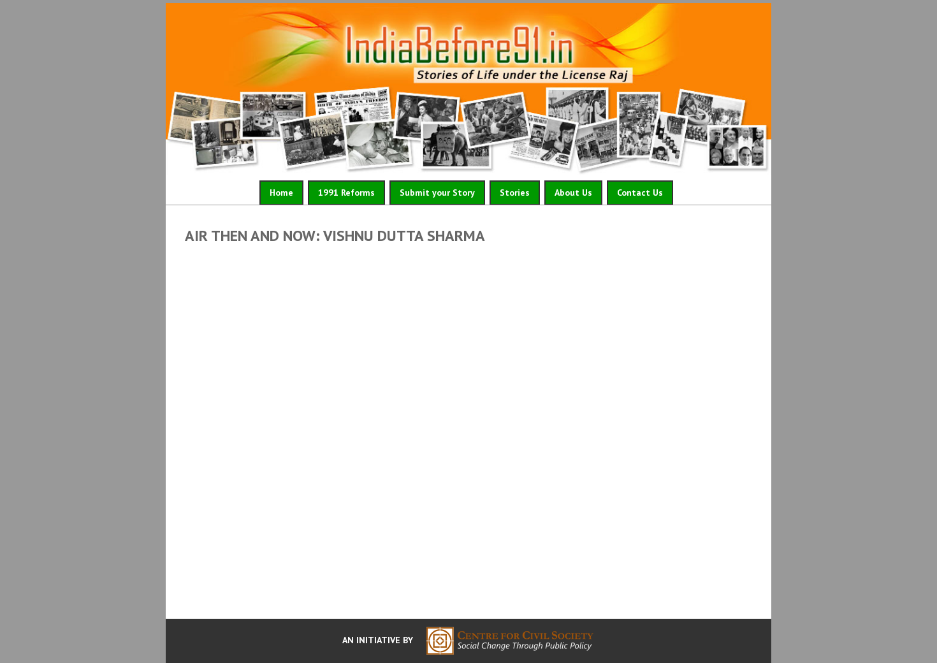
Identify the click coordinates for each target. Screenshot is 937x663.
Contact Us (640, 192)
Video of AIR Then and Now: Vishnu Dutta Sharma (468, 428)
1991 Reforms (346, 192)
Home (281, 192)
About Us (573, 192)
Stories (515, 192)
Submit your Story (437, 192)
